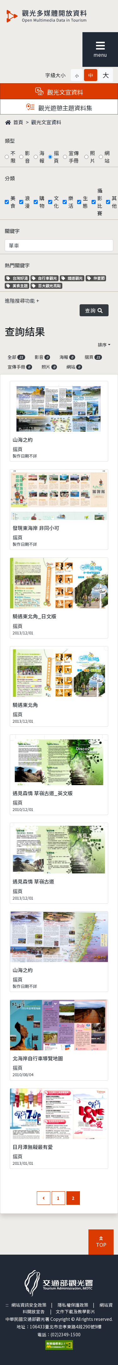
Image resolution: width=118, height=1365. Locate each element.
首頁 (14, 122)
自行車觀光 (44, 278)
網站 (107, 156)
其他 (114, 201)
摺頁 (56, 156)
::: (7, 1305)
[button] (77, 75)
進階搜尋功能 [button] (20, 300)
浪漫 (27, 201)
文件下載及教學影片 (75, 1311)
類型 (10, 140)
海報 (41, 156)
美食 (12, 201)
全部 (16, 357)
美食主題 (17, 285)
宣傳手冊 (74, 156)
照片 (92, 156)
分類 (10, 178)
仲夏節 (96, 278)
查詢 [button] (94, 310)
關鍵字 (12, 231)
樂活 (70, 201)
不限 (12, 156)
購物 (41, 201)
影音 (27, 156)
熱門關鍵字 (17, 265)
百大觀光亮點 (46, 285)
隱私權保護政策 (73, 1305)
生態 (85, 201)
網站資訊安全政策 (29, 1305)
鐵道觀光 (72, 278)
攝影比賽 (99, 202)
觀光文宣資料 (46, 122)
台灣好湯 (17, 278)
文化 (56, 201)
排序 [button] (102, 344)
